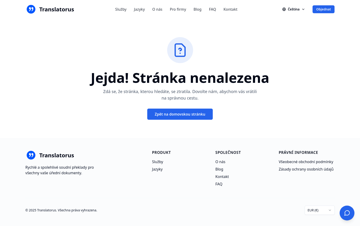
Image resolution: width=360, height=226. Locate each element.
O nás (157, 9)
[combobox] (320, 210)
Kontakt (230, 9)
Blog (197, 9)
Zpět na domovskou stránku (180, 114)
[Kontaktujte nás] (347, 213)
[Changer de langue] (294, 9)
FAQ (212, 9)
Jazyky (139, 9)
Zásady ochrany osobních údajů (306, 169)
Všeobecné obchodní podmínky (306, 161)
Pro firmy (178, 9)
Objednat (323, 9)
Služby (121, 9)
